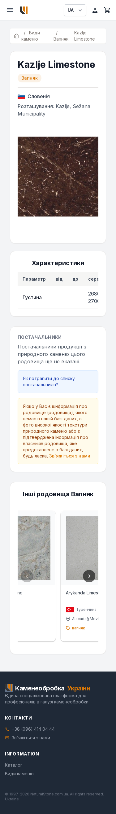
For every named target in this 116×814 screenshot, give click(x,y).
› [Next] (89, 575)
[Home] (24, 10)
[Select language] (75, 10)
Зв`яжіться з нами (69, 455)
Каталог (13, 765)
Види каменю (19, 773)
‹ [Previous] (27, 575)
